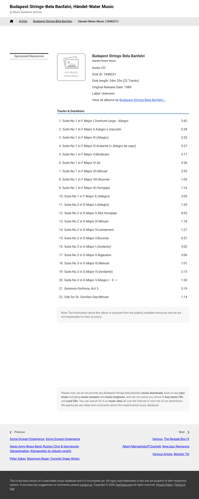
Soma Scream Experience (27, 439)
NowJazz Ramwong (175, 446)
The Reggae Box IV (176, 439)
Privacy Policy (164, 484)
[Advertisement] (99, 39)
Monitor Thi (181, 454)
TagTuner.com (123, 484)
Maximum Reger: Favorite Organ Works (53, 459)
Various (157, 439)
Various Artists (162, 454)
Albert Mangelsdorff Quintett (142, 446)
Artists (23, 21)
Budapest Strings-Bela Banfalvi (52, 21)
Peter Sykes (17, 459)
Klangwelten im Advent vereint (50, 451)
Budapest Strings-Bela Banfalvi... (142, 100)
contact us (86, 484)
